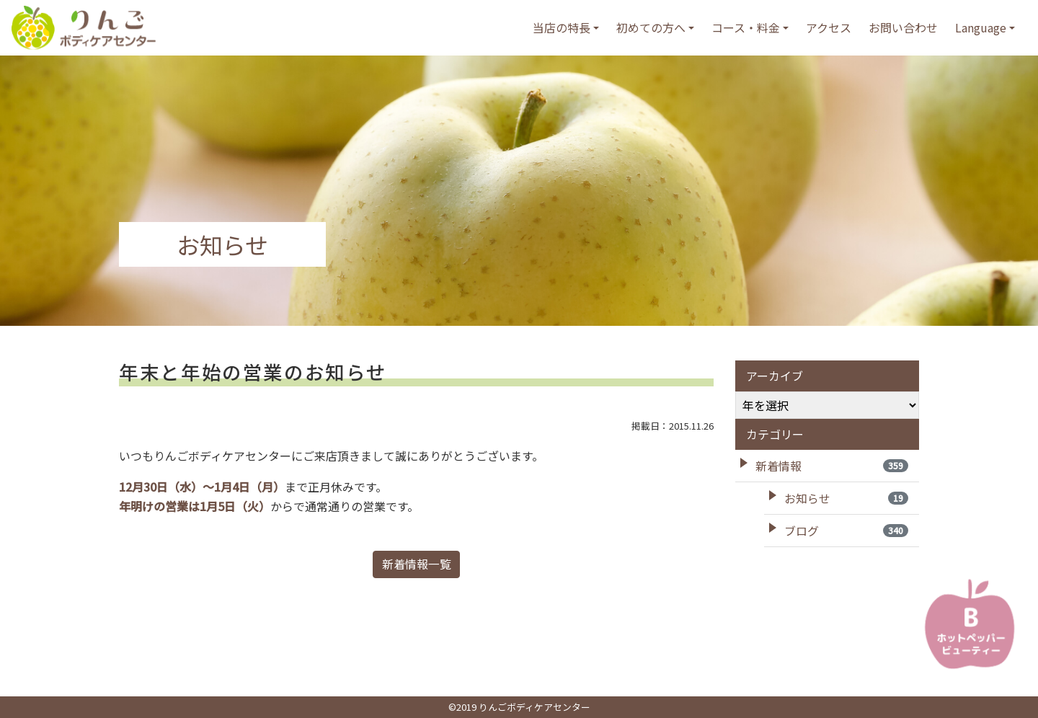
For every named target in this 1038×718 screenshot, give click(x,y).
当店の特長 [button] (561, 27)
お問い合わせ (903, 27)
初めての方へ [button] (651, 27)
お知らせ (846, 498)
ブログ (846, 530)
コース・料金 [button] (745, 27)
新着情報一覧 (416, 564)
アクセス (828, 27)
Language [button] (980, 27)
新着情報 (831, 465)
